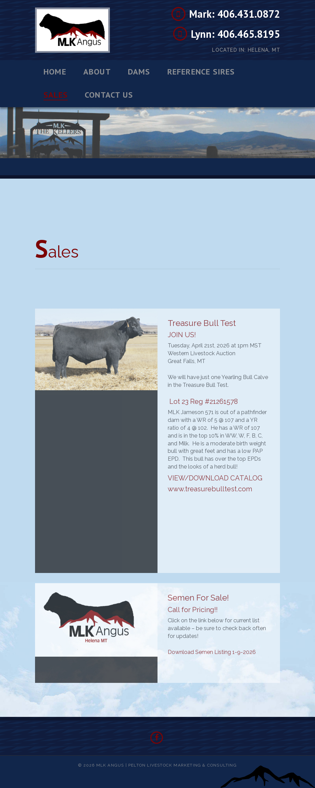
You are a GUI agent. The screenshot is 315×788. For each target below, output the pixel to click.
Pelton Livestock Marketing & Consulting (182, 765)
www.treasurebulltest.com (210, 489)
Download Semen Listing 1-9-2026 (212, 652)
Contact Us (109, 95)
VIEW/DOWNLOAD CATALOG (215, 478)
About (97, 72)
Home (55, 72)
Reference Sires (201, 72)
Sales (56, 95)
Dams (139, 72)
